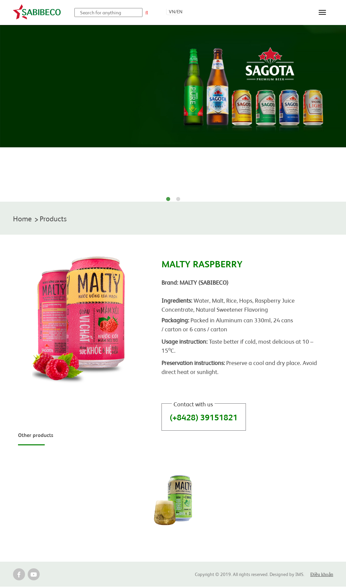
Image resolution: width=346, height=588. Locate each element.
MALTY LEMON (173, 539)
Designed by (282, 575)
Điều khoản (321, 575)
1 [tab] (168, 199)
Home (23, 218)
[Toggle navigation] (322, 12)
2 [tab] (178, 199)
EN (180, 11)
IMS (299, 575)
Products (57, 218)
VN (172, 11)
